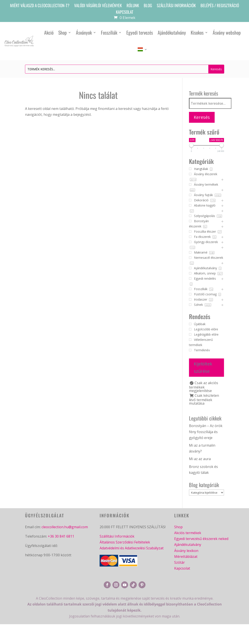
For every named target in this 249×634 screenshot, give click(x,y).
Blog (148, 6)
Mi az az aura (200, 458)
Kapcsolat (124, 12)
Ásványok (84, 32)
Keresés (202, 117)
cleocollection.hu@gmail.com (65, 527)
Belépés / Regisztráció (220, 6)
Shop (62, 32)
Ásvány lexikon (186, 550)
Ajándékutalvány (172, 32)
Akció (48, 32)
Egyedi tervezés (139, 32)
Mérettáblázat (185, 556)
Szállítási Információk (117, 536)
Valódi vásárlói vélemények (98, 6)
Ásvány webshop (227, 32)
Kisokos (197, 32)
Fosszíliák (109, 32)
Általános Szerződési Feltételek (125, 542)
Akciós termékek (187, 532)
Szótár (179, 562)
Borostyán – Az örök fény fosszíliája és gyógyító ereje (205, 431)
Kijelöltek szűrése (203, 367)
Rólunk (133, 6)
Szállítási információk (176, 6)
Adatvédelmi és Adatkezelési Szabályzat (132, 548)
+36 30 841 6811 (61, 536)
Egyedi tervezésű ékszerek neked (201, 538)
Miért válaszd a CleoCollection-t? (39, 6)
